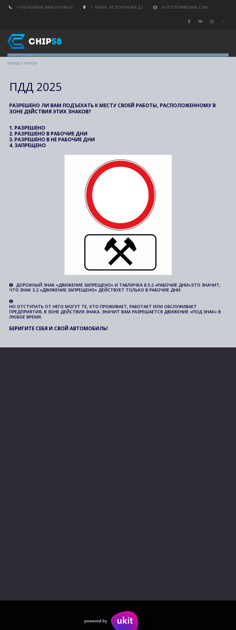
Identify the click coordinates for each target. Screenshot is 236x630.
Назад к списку (22, 63)
